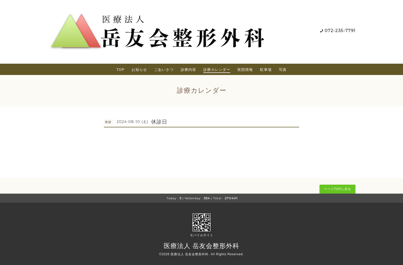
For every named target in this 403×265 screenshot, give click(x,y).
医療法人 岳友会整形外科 (201, 245)
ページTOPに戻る (337, 189)
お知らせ (139, 70)
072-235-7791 (340, 30)
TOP (120, 70)
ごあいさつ (163, 70)
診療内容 (188, 70)
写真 (283, 70)
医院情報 (245, 70)
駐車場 (266, 70)
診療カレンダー (216, 70)
